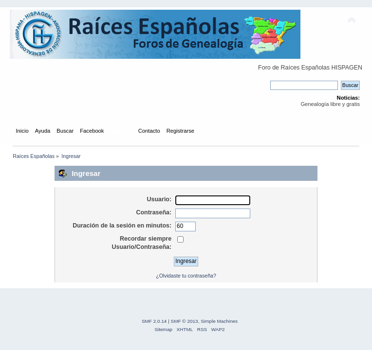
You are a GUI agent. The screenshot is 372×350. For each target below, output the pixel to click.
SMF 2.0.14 (154, 321)
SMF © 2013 (184, 321)
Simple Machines (219, 321)
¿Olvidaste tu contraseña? (186, 276)
